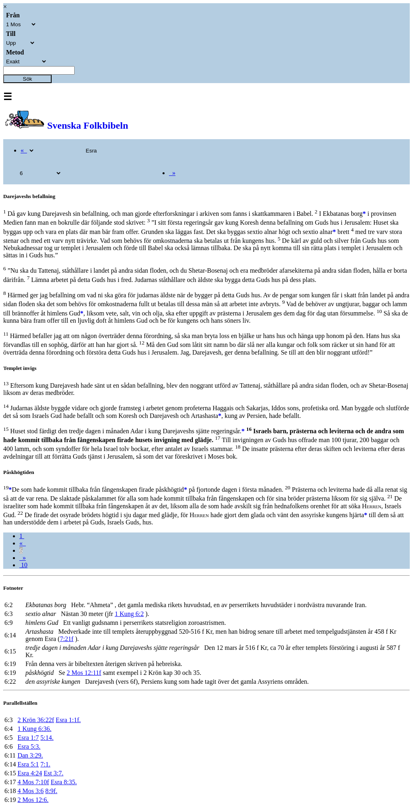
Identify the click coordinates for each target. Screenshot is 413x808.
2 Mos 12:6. (32, 799)
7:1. (45, 764)
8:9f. (51, 790)
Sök (27, 79)
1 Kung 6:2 (129, 613)
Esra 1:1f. (68, 719)
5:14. (46, 737)
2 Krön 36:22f (35, 719)
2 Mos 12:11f (84, 672)
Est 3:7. (53, 773)
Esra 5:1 (28, 764)
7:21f (66, 638)
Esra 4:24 (29, 773)
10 (23, 565)
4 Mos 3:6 (30, 790)
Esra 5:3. (28, 746)
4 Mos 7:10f (33, 782)
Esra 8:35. (64, 782)
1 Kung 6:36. (34, 728)
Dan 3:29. (30, 755)
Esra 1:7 (28, 737)
